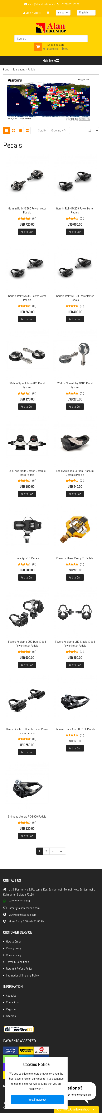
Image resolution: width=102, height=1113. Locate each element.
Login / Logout (31, 12)
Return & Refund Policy (19, 968)
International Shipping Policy (22, 975)
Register (11, 1009)
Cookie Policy (13, 955)
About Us (11, 995)
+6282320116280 (69, 4)
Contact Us (12, 1002)
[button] (63, 13)
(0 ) (34, 218)
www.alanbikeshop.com (23, 915)
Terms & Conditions (17, 962)
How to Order (13, 941)
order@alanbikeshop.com (41, 4)
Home (6, 69)
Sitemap (11, 1016)
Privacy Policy (13, 948)
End (61, 851)
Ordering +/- (58, 130)
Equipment (19, 69)
